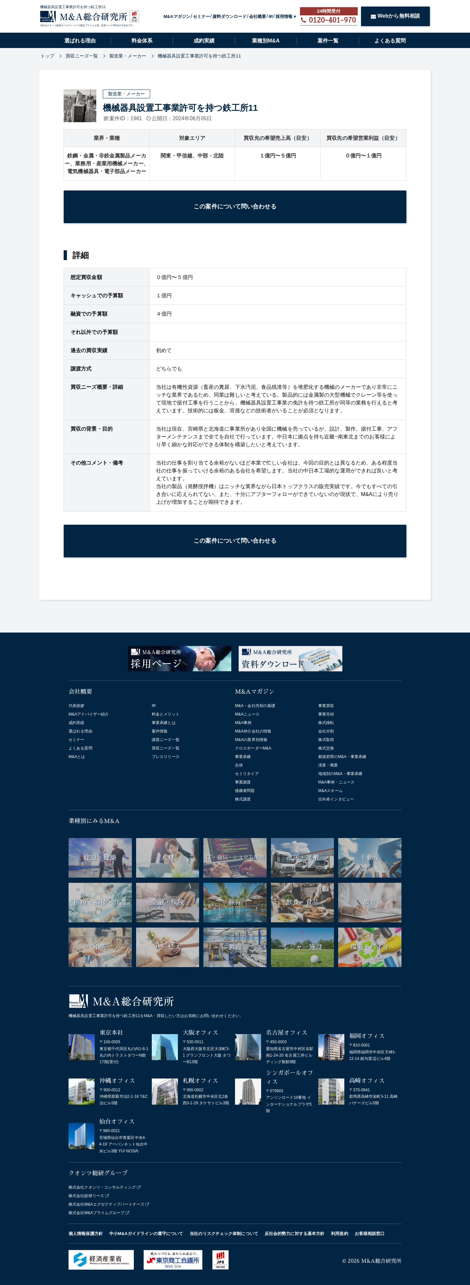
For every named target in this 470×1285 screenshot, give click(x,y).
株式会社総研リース (86, 1196)
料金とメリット (166, 714)
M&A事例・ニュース (336, 782)
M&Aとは (77, 756)
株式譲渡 (243, 799)
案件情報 (159, 731)
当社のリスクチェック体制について (224, 1233)
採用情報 (283, 16)
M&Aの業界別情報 (251, 739)
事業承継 (243, 756)
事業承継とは (164, 722)
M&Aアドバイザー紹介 (89, 714)
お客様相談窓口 (370, 1233)
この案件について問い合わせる (235, 206)
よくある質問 (390, 40)
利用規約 (339, 1233)
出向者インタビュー (336, 799)
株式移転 (326, 722)
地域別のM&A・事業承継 (340, 773)
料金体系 (142, 40)
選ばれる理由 (80, 40)
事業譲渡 (243, 782)
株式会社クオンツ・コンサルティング (102, 1187)
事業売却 (326, 714)
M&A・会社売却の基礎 (255, 705)
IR (271, 16)
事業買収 (326, 705)
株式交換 (326, 748)
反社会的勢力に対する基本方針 (294, 1233)
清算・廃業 (328, 765)
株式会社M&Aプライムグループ (97, 1213)
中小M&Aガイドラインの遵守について (146, 1233)
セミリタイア (247, 773)
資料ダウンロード (229, 16)
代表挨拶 (76, 705)
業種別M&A (265, 40)
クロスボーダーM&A (253, 748)
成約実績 (204, 40)
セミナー (201, 16)
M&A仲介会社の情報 (253, 731)
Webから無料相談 (395, 16)
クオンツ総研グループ (98, 1173)
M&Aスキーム (330, 790)
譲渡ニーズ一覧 (166, 739)
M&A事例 (243, 722)
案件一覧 (328, 40)
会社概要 (257, 16)
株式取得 (326, 739)
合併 (239, 765)
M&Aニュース (247, 714)
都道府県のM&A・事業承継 (342, 756)
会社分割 (326, 731)
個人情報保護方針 (86, 1233)
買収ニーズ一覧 (166, 748)
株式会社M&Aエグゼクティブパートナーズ (106, 1204)
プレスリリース (166, 756)
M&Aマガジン (177, 16)
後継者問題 (245, 790)
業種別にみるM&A (94, 821)
